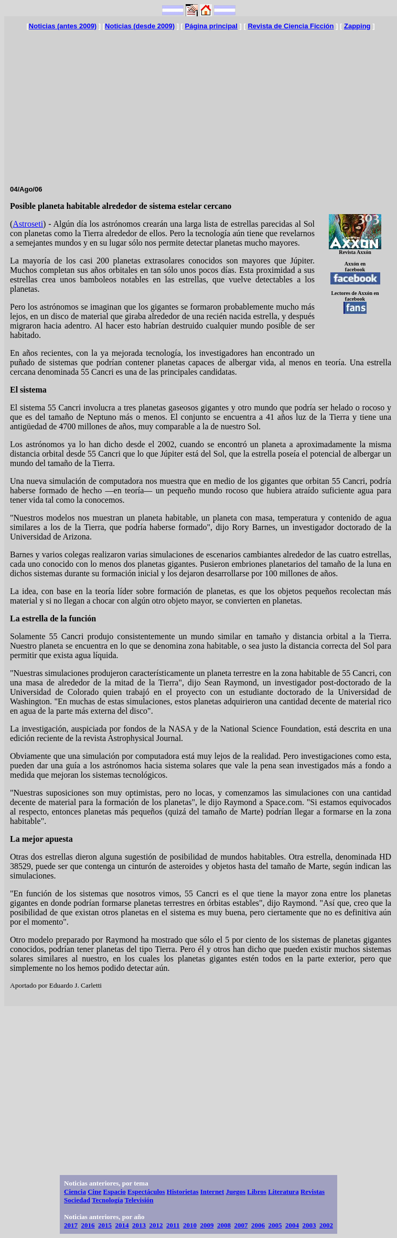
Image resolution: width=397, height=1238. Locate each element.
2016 (88, 1225)
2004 (292, 1225)
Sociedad (77, 1200)
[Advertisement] (200, 103)
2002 (326, 1225)
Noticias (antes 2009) (62, 26)
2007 (241, 1225)
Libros (256, 1191)
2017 (71, 1225)
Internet (212, 1191)
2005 (275, 1225)
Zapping (357, 26)
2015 (105, 1225)
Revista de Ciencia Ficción (291, 26)
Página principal (211, 26)
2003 (309, 1225)
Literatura (283, 1191)
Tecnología (107, 1200)
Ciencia (75, 1191)
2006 (258, 1225)
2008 (224, 1225)
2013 (139, 1225)
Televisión (138, 1200)
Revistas (313, 1191)
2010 (190, 1225)
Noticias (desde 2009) (140, 26)
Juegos (235, 1191)
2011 (172, 1225)
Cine (94, 1191)
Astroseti (28, 223)
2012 (156, 1225)
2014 (122, 1225)
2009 (206, 1225)
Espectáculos (146, 1191)
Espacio (114, 1191)
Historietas (183, 1191)
